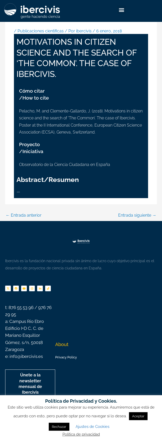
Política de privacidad (81, 434)
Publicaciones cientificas (41, 31)
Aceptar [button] (138, 416)
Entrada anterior (24, 215)
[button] (121, 9)
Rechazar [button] (59, 427)
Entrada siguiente (137, 215)
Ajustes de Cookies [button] (92, 426)
